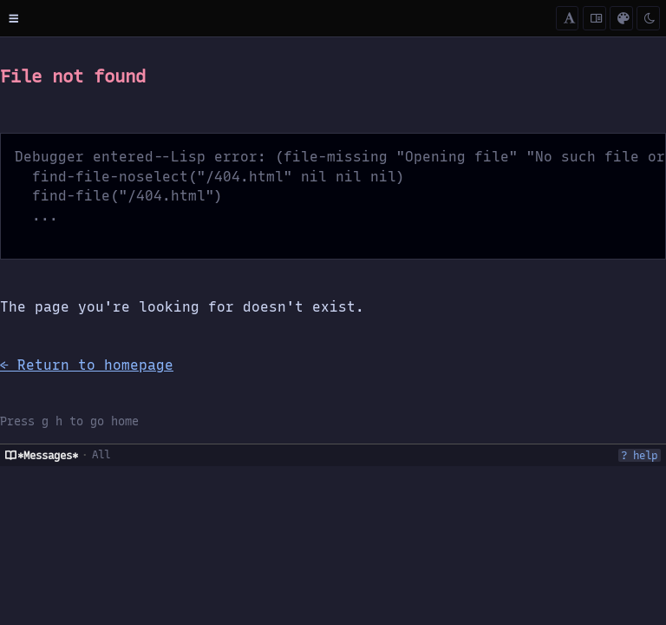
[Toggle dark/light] (648, 18)
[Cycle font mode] (567, 18)
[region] (333, 331)
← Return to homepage (86, 365)
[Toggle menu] (13, 18)
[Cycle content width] (594, 18)
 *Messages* (41, 455)
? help (639, 455)
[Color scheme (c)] (621, 18)
